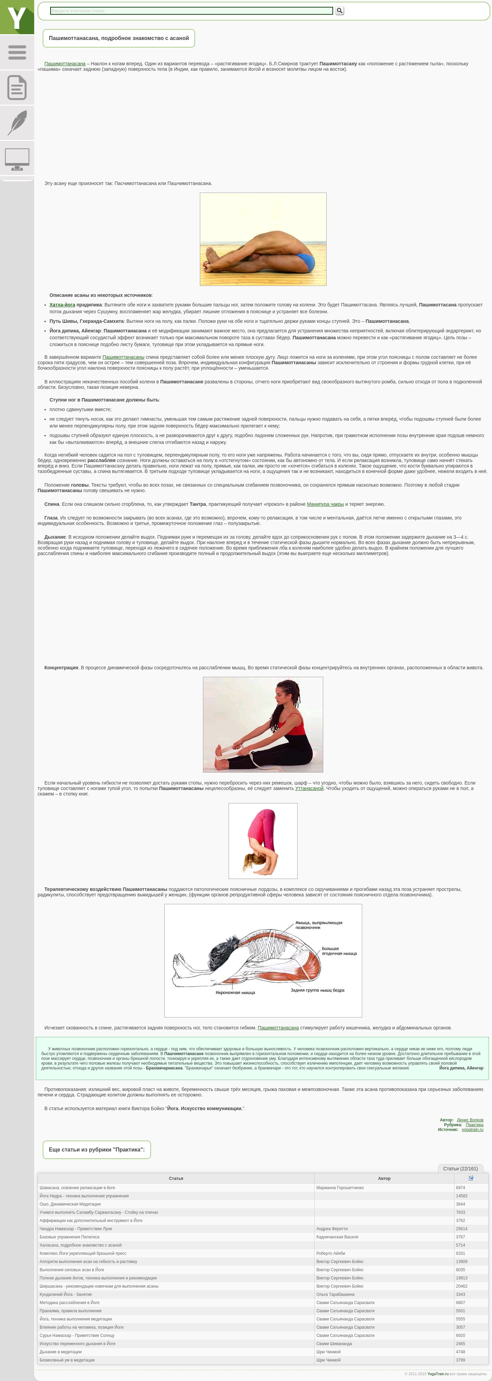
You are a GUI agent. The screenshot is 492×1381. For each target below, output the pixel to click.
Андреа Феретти (331, 1228)
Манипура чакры (325, 504)
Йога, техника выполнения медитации (76, 1319)
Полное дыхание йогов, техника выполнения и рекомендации (98, 1278)
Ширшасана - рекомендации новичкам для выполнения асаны (99, 1286)
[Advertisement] (263, 126)
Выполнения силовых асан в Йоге (72, 1269)
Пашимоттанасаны (123, 357)
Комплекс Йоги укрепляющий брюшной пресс (83, 1253)
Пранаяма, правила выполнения (70, 1310)
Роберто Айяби (330, 1253)
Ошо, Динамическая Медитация (70, 1204)
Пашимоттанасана (64, 63)
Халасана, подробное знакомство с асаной (81, 1245)
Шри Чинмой (328, 1352)
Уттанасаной (309, 788)
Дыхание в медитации (61, 1352)
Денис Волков (470, 1120)
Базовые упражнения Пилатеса (69, 1237)
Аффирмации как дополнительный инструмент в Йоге (91, 1220)
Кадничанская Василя (337, 1237)
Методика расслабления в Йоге (69, 1302)
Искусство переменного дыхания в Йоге (77, 1343)
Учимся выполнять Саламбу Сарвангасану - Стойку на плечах (99, 1212)
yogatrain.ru (472, 1129)
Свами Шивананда (334, 1343)
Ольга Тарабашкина (335, 1294)
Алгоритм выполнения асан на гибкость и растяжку (88, 1261)
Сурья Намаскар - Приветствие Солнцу (77, 1335)
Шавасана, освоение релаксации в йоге (77, 1187)
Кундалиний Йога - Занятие (66, 1294)
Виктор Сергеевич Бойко (340, 1261)
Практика (474, 1124)
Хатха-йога (62, 304)
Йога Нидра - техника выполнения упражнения (84, 1196)
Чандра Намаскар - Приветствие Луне (76, 1228)
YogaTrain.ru (438, 1374)
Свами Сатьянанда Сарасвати (345, 1302)
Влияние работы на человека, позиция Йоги (81, 1327)
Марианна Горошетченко (340, 1187)
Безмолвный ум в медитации (67, 1360)
